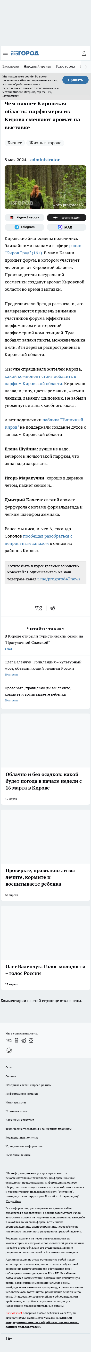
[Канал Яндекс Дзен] (67, 217)
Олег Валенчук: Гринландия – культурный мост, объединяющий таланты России (45, 669)
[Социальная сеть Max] (67, 227)
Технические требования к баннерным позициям (39, 1129)
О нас (9, 1067)
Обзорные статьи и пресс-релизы (28, 1085)
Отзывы (11, 1076)
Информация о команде (22, 1093)
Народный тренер (37, 66)
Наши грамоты (16, 1102)
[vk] (39, 608)
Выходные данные (18, 1155)
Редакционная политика (22, 1137)
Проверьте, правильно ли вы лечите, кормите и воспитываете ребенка (45, 694)
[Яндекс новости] (24, 217)
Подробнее (13, 1201)
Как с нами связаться (20, 1120)
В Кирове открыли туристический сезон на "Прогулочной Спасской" (45, 643)
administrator (45, 159)
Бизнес (15, 142)
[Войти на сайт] (84, 53)
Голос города (65, 66)
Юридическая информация (24, 1146)
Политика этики (16, 1111)
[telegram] (54, 608)
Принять (75, 80)
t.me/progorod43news (58, 579)
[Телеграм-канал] (24, 227)
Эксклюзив (10, 66)
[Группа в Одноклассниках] (16, 1040)
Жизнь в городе (45, 142)
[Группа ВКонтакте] (9, 1040)
